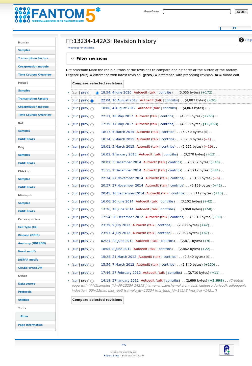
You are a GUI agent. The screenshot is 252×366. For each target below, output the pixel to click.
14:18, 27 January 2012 (120, 280)
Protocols (25, 291)
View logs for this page (81, 48)
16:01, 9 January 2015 (119, 154)
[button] (159, 58)
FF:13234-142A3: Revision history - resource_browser (54, 12)
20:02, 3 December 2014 (121, 162)
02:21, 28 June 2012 (117, 241)
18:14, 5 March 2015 (117, 139)
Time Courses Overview (35, 74)
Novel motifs (27, 251)
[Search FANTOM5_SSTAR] (197, 11)
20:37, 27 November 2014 (122, 185)
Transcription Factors (33, 58)
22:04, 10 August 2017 (119, 100)
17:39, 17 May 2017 (117, 124)
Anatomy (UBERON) (32, 243)
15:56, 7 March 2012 (117, 264)
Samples (24, 50)
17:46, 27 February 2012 (121, 272)
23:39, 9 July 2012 (115, 225)
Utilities (23, 300)
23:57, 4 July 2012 (115, 233)
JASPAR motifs (28, 259)
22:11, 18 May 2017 (117, 116)
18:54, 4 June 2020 (116, 92)
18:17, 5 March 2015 (117, 132)
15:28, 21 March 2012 (118, 257)
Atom (24, 316)
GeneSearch (153, 11)
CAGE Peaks (26, 139)
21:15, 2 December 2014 (121, 170)
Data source (26, 283)
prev (84, 92)
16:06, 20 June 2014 (117, 201)
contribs (165, 92)
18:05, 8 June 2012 (116, 249)
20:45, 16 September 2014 (122, 193)
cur (75, 100)
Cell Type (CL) (28, 227)
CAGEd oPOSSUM (30, 267)
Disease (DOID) (29, 235)
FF (235, 28)
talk (152, 92)
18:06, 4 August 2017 (118, 108)
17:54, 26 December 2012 (122, 217)
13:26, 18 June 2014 (117, 209)
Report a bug (111, 355)
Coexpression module (33, 66)
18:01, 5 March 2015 (117, 146)
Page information (30, 325)
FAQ (123, 344)
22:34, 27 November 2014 (122, 178)
